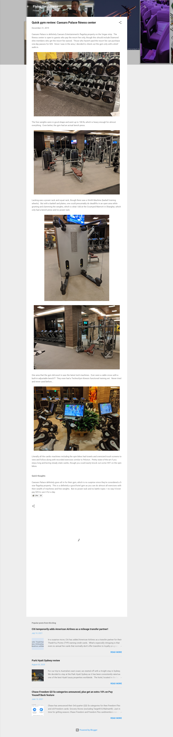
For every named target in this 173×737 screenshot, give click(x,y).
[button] (120, 23)
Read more (116, 652)
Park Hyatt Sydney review (46, 660)
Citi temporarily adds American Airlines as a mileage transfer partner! (70, 629)
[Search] (145, 7)
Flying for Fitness (45, 6)
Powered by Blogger (86, 730)
